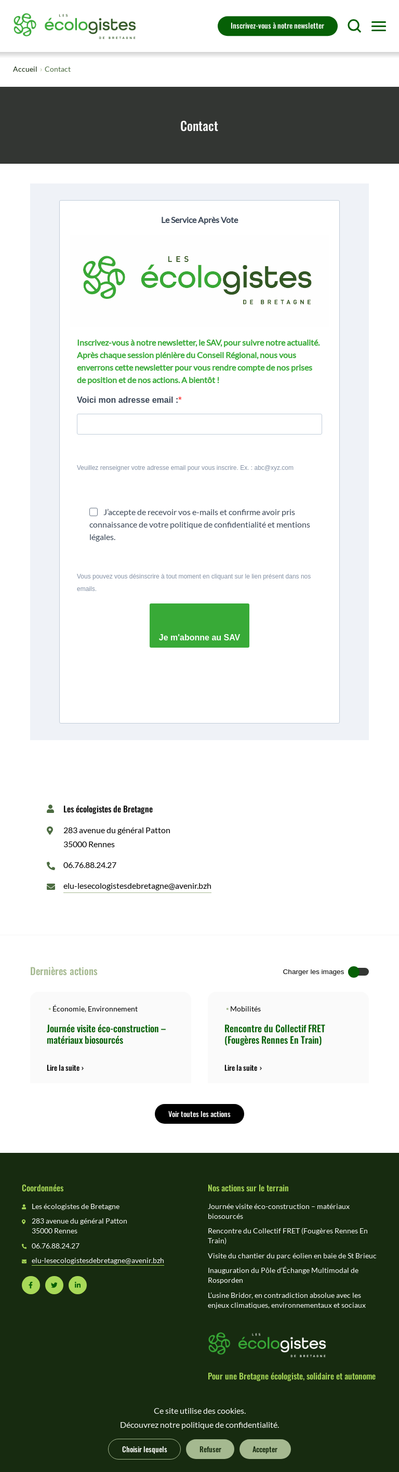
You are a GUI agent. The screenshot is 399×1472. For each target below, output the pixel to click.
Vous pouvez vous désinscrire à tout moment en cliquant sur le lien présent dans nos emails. (194, 583)
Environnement (113, 1009)
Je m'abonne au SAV (199, 637)
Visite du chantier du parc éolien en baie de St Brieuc (292, 1255)
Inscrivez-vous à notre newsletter (277, 25)
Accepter (264, 1448)
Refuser (210, 1448)
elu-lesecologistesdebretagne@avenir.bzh (137, 885)
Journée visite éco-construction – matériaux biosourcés (106, 1033)
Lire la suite (63, 1067)
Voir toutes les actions (199, 1113)
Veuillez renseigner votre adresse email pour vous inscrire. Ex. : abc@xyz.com (185, 467)
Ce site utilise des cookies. (200, 1410)
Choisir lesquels (144, 1448)
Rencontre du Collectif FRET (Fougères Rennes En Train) (274, 1033)
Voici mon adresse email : (127, 400)
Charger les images (313, 972)
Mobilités (245, 1009)
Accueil (25, 69)
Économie (68, 1009)
